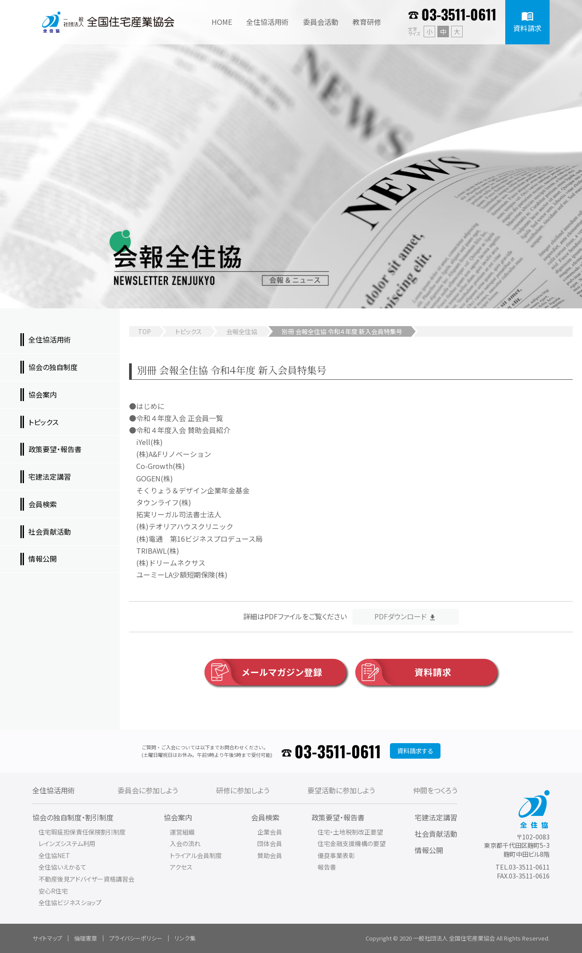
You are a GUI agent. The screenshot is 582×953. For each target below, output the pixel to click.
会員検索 (265, 817)
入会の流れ (185, 843)
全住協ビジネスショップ (70, 902)
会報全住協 (241, 331)
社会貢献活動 (436, 833)
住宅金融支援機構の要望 (351, 843)
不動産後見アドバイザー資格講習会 (86, 878)
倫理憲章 (85, 938)
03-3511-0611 (458, 14)
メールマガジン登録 (263, 672)
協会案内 (178, 817)
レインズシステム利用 (67, 843)
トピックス (188, 331)
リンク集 (185, 938)
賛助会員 (269, 855)
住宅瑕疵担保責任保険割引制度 (82, 831)
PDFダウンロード (400, 616)
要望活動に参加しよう (341, 790)
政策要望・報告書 (338, 817)
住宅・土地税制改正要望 (350, 831)
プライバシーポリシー (135, 938)
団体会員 (269, 843)
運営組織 (182, 831)
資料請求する (415, 750)
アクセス (181, 866)
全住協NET (54, 855)
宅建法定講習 (436, 817)
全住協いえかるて (63, 866)
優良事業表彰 (336, 855)
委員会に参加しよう (148, 790)
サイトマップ (47, 938)
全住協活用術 (53, 790)
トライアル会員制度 (196, 855)
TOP (144, 331)
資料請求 (403, 672)
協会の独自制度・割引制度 (73, 817)
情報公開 (429, 850)
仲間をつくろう (435, 790)
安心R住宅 (53, 890)
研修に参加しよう (242, 790)
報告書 (327, 866)
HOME (222, 21)
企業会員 (269, 831)
